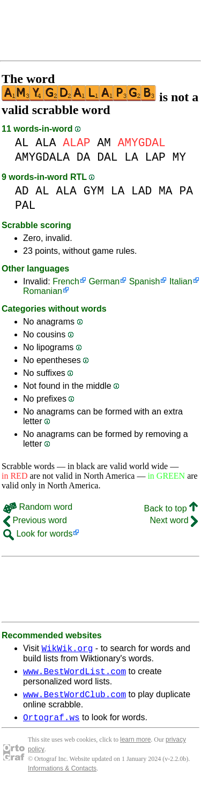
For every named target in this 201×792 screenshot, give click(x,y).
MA (166, 191)
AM (104, 142)
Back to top (171, 508)
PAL (25, 205)
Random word (37, 506)
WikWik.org (67, 649)
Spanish (144, 281)
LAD (141, 191)
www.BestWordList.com (74, 674)
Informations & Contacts (62, 775)
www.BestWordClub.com (74, 699)
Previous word (35, 520)
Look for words (37, 533)
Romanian (42, 291)
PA (186, 191)
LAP (155, 157)
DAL (107, 157)
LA (131, 157)
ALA (45, 142)
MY (180, 157)
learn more (135, 746)
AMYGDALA (42, 157)
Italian (180, 281)
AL (22, 142)
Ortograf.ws (51, 723)
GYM (94, 191)
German (104, 281)
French (66, 281)
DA (84, 157)
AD (22, 191)
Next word (174, 520)
